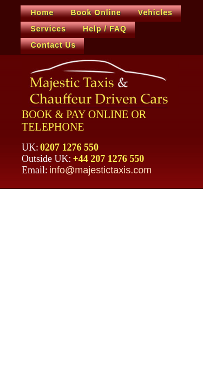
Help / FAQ (105, 28)
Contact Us (53, 45)
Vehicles (155, 12)
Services (49, 28)
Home (42, 12)
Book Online (95, 12)
